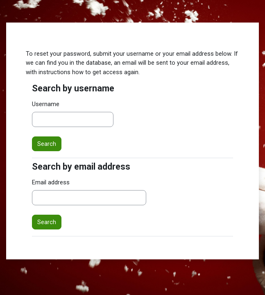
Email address (51, 182)
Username (45, 104)
